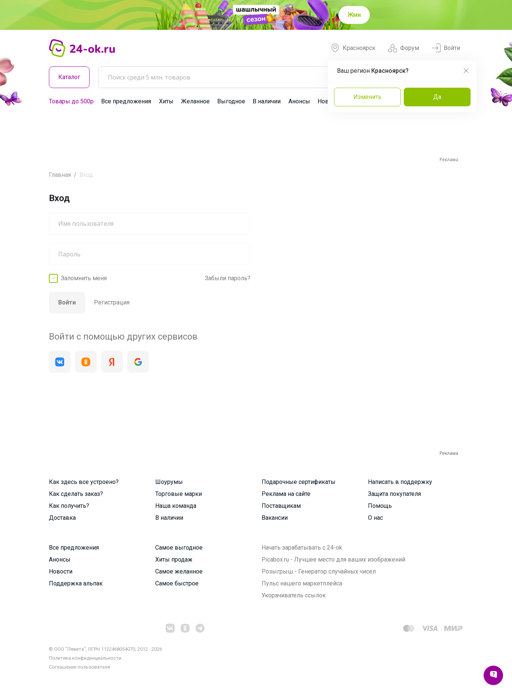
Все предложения (126, 101)
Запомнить (84, 278)
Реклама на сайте (286, 493)
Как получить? (69, 505)
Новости (60, 571)
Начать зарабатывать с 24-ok (302, 547)
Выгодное (231, 101)
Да (437, 96)
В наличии (267, 101)
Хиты (166, 101)
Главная (60, 174)
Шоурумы (169, 481)
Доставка (62, 517)
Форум (403, 48)
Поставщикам (281, 505)
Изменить (367, 96)
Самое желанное (179, 571)
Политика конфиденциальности (85, 658)
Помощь (380, 505)
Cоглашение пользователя (79, 667)
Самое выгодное (179, 547)
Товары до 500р (71, 101)
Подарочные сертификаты (298, 481)
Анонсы (299, 101)
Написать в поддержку (400, 481)
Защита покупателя (394, 493)
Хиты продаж (174, 559)
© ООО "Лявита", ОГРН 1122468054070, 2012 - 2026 (105, 649)
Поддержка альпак (76, 583)
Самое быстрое (177, 583)
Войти (446, 48)
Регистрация (111, 302)
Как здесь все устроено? (84, 481)
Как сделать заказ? (76, 493)
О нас (375, 517)
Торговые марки (178, 493)
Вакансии (275, 517)
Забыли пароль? (227, 278)
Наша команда (175, 505)
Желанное (195, 101)
